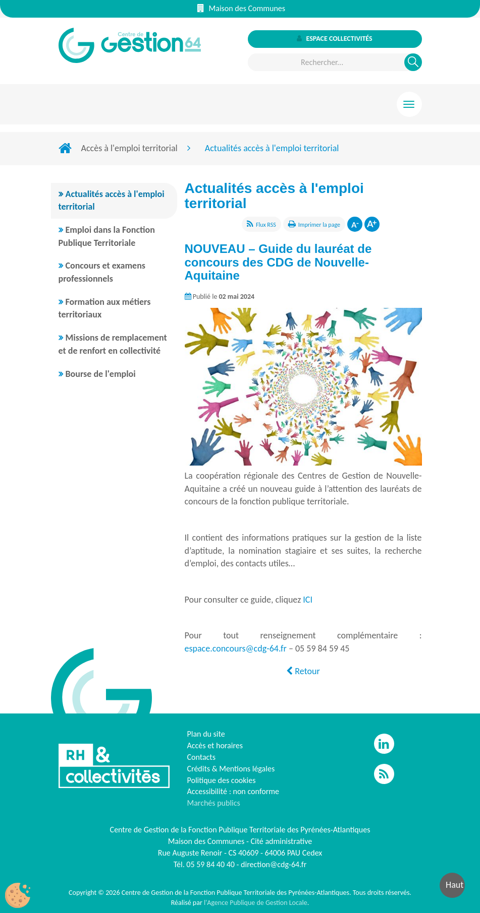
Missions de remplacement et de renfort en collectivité (113, 344)
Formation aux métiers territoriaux (105, 308)
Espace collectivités (334, 38)
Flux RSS (266, 224)
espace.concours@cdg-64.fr (236, 648)
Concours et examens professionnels (102, 272)
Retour (302, 671)
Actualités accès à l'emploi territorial (112, 200)
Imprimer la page (319, 224)
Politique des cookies (221, 780)
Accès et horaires (215, 745)
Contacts (201, 757)
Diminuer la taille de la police (354, 224)
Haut (454, 884)
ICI (307, 599)
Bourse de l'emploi (101, 373)
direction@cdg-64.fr (273, 864)
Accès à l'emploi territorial (129, 148)
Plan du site (206, 734)
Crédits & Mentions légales (231, 768)
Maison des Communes (241, 8)
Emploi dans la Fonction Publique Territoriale (107, 236)
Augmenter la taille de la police (372, 224)
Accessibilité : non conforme (233, 791)
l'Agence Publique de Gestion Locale (255, 902)
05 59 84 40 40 (210, 864)
